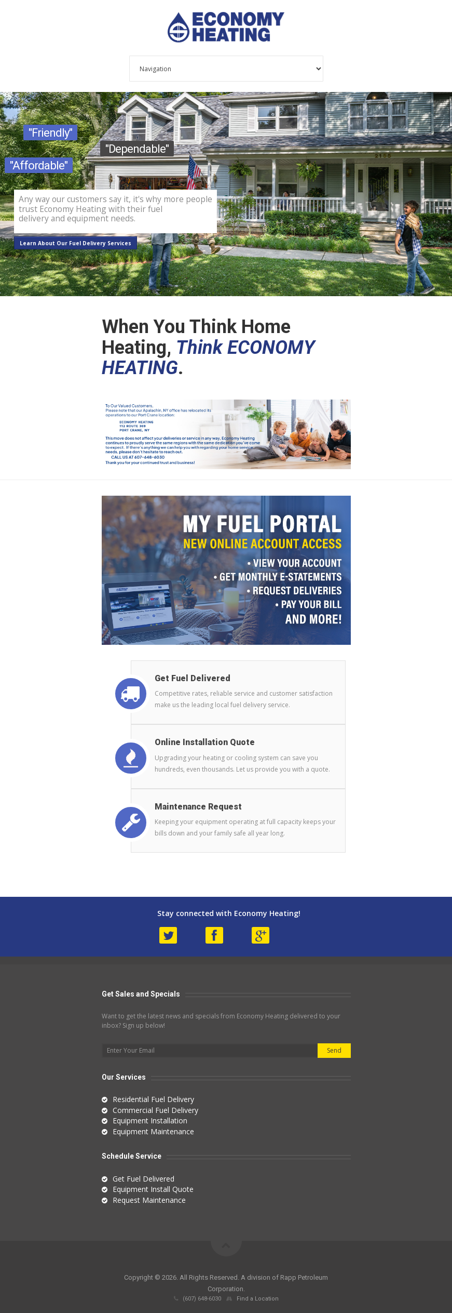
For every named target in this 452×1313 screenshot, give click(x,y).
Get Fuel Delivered (143, 1179)
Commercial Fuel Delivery (155, 1110)
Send (334, 1050)
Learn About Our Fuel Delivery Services (75, 243)
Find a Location (258, 1298)
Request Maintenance (149, 1200)
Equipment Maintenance (153, 1131)
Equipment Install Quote (153, 1189)
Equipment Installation (150, 1120)
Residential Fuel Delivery (153, 1099)
